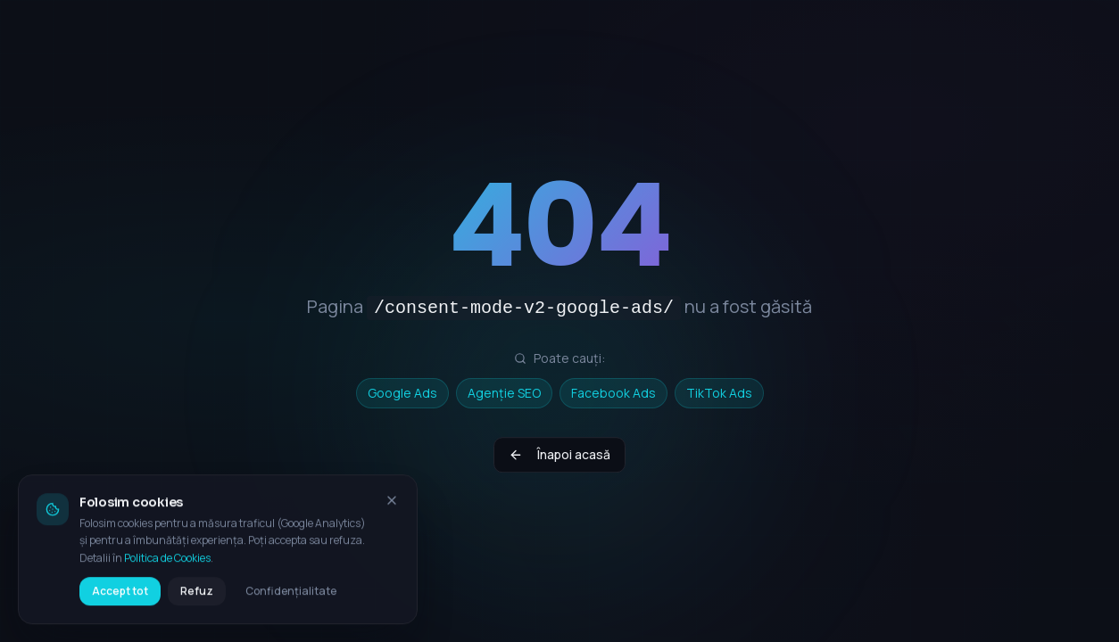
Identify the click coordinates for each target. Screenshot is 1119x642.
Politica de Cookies (167, 565)
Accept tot (120, 598)
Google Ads (402, 392)
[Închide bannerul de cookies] (392, 508)
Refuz (196, 598)
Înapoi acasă (559, 457)
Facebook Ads (613, 392)
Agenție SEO (504, 392)
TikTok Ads (719, 392)
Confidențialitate (290, 598)
